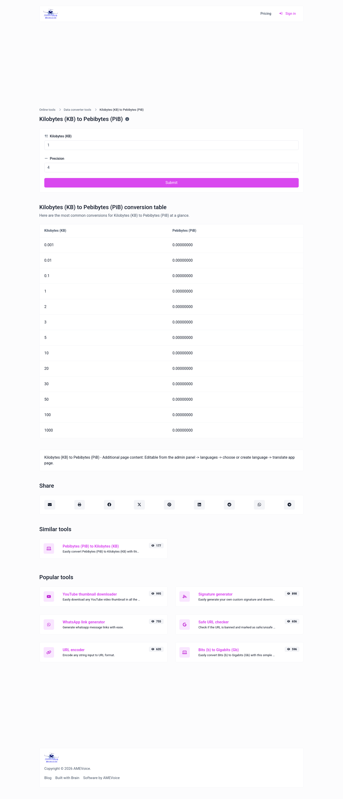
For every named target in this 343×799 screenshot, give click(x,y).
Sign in (287, 14)
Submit (171, 182)
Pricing (266, 14)
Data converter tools (77, 109)
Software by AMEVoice (101, 778)
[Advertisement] (171, 70)
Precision (54, 159)
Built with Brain (67, 778)
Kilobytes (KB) (58, 136)
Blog (47, 778)
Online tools (47, 109)
